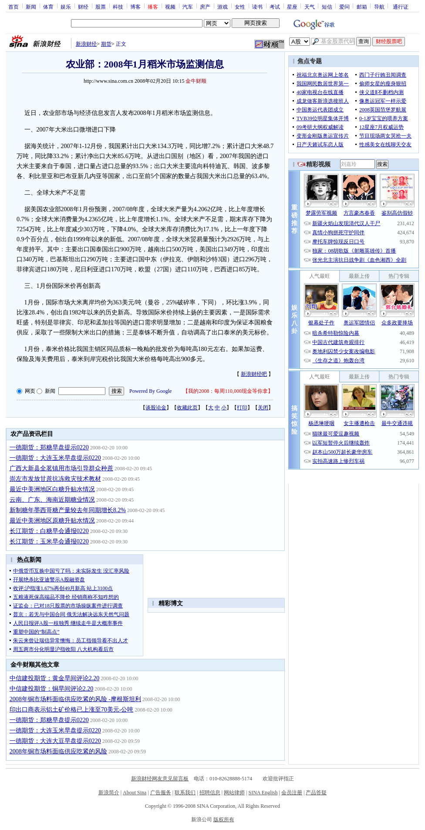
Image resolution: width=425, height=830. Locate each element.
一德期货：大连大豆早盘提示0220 (55, 741)
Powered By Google (150, 391)
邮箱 (362, 6)
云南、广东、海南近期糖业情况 (52, 499)
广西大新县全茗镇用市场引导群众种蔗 (61, 468)
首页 (13, 6)
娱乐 (66, 6)
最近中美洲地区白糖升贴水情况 (52, 489)
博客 (135, 6)
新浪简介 (108, 793)
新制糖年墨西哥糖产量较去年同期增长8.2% (68, 510)
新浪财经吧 (254, 374)
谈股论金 (155, 408)
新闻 (31, 6)
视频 (170, 6)
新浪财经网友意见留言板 (160, 779)
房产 (205, 6)
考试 (275, 6)
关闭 (263, 408)
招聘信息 (209, 793)
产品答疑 (316, 793)
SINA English (262, 793)
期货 (106, 44)
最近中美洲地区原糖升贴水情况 (52, 520)
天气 (309, 6)
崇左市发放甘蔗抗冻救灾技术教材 (55, 479)
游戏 (222, 6)
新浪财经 (86, 44)
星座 (292, 6)
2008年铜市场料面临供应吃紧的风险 (58, 751)
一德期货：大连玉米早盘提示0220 (55, 458)
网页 (30, 391)
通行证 (400, 6)
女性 (240, 6)
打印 (242, 408)
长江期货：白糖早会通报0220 (49, 531)
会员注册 (291, 793)
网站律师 (234, 793)
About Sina (134, 793)
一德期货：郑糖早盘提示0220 (49, 447)
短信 (327, 6)
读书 (257, 6)
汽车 (187, 6)
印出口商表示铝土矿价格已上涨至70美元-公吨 (72, 709)
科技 (118, 6)
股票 (100, 6)
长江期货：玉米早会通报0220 (49, 541)
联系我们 (185, 793)
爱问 (344, 6)
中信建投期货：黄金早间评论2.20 (55, 678)
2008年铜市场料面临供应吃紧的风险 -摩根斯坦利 (75, 699)
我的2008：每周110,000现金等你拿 (228, 391)
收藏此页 (187, 408)
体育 (48, 6)
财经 (83, 6)
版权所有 (223, 820)
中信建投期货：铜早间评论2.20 (52, 688)
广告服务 (160, 793)
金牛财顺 (196, 81)
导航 (379, 6)
